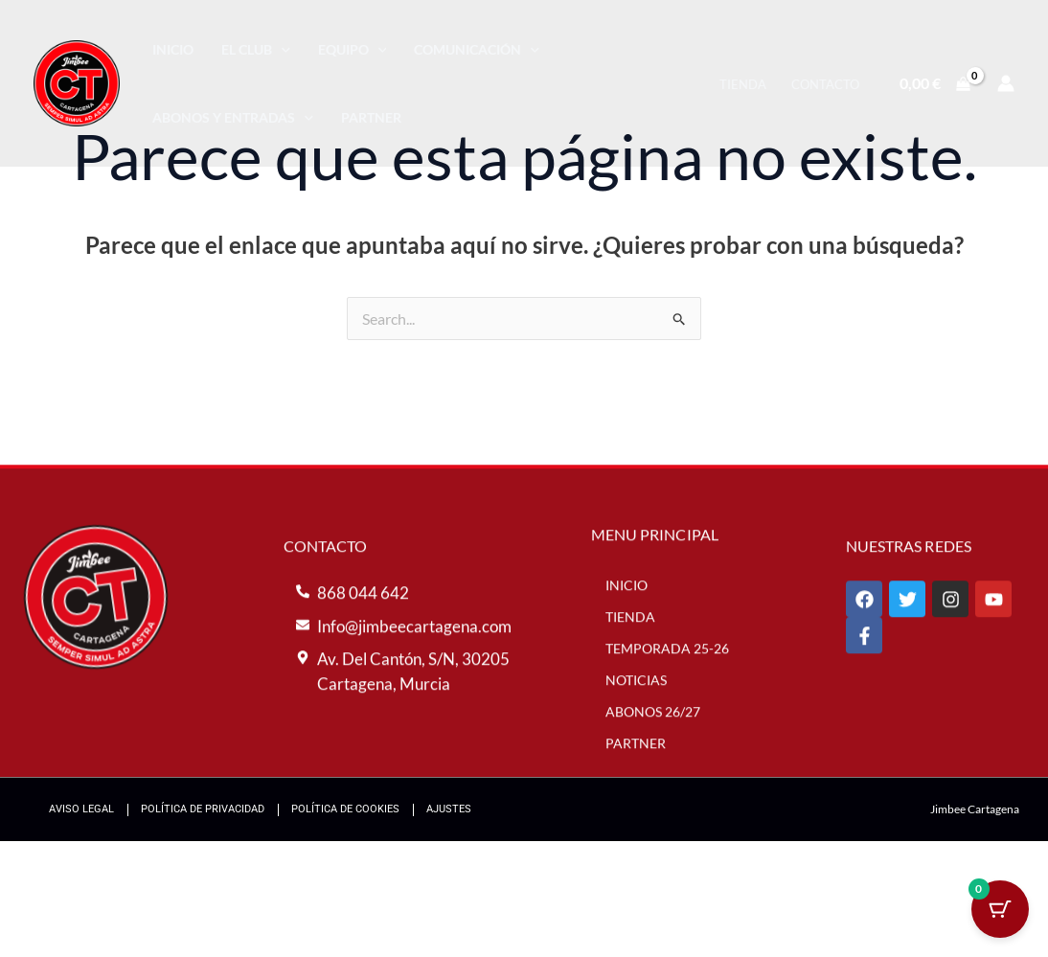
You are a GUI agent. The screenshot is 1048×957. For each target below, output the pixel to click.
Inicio (173, 49)
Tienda (742, 84)
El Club (255, 49)
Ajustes (448, 809)
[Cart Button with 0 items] (1000, 909)
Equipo (352, 49)
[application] (281, 49)
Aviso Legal (81, 809)
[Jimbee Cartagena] (77, 81)
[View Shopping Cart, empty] (934, 83)
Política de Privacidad (202, 809)
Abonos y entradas (232, 117)
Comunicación (476, 49)
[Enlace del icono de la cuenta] (1005, 83)
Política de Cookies (345, 809)
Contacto (825, 84)
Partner (371, 117)
